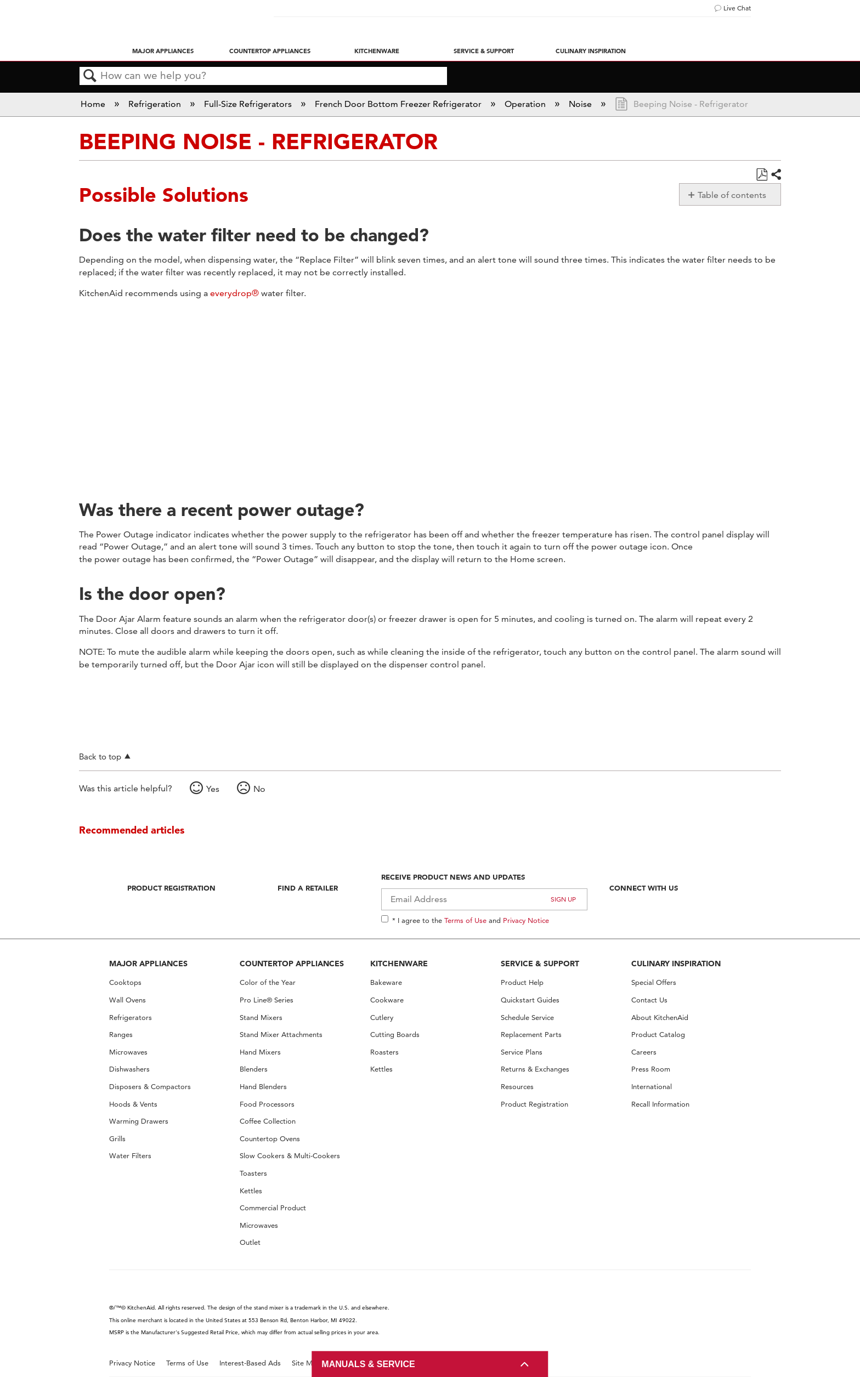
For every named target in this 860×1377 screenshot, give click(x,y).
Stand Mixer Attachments (281, 1034)
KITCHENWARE (399, 963)
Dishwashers (129, 1069)
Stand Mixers (261, 1017)
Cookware (387, 1000)
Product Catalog (658, 1034)
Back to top (100, 756)
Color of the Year (268, 982)
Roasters (384, 1052)
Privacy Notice (526, 920)
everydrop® (234, 293)
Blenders (254, 1069)
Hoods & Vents (133, 1104)
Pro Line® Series (266, 1000)
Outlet (250, 1242)
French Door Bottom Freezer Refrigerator (399, 104)
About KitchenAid (659, 1017)
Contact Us (649, 1000)
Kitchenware (376, 51)
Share (775, 175)
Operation (526, 104)
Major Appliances (163, 51)
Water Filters (130, 1156)
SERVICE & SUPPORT (540, 963)
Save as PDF (761, 175)
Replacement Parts (531, 1034)
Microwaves (128, 1052)
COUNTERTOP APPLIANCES (292, 963)
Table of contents (732, 195)
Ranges (121, 1034)
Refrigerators (130, 1017)
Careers (644, 1052)
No (259, 789)
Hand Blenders (263, 1087)
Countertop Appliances (269, 51)
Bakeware (386, 982)
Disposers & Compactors (150, 1087)
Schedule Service (527, 1017)
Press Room (650, 1069)
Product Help (522, 982)
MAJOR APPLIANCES (148, 963)
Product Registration (171, 887)
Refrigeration (155, 104)
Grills (117, 1139)
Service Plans (521, 1052)
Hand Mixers (260, 1052)
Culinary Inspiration (591, 51)
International (651, 1087)
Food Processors (267, 1104)
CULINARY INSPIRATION (676, 963)
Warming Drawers (138, 1121)
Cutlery (381, 1017)
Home (94, 104)
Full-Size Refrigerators (249, 104)
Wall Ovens (127, 1000)
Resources (517, 1087)
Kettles (251, 1191)
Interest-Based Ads (250, 1363)
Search (90, 76)
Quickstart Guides (530, 1000)
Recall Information (660, 1104)
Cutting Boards (395, 1034)
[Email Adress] (484, 899)
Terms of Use (465, 920)
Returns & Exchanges (535, 1069)
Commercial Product (273, 1208)
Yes (212, 789)
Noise (581, 104)
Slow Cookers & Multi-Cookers (290, 1156)
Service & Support (484, 51)
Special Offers (653, 982)
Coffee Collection (268, 1121)
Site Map (306, 1363)
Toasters (253, 1173)
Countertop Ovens (270, 1139)
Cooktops (125, 982)
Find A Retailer (308, 887)
